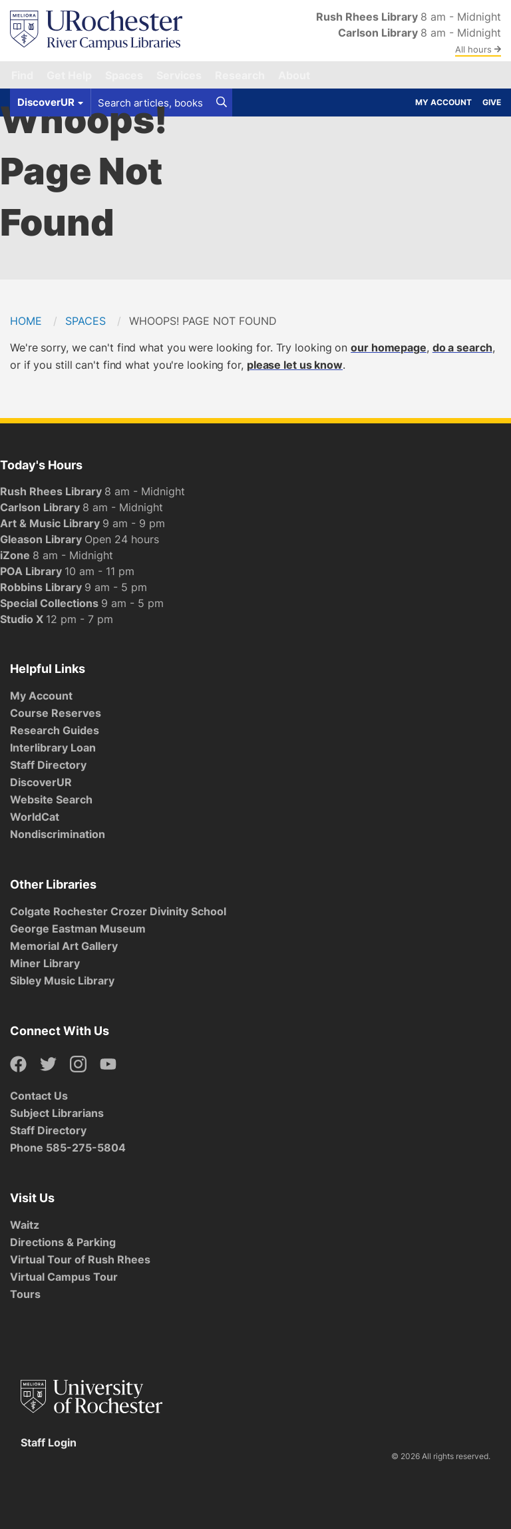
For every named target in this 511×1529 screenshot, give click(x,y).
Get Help (69, 75)
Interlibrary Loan (53, 747)
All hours (478, 49)
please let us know (295, 364)
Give (491, 102)
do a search (462, 347)
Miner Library (45, 963)
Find (22, 75)
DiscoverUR (41, 782)
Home (26, 321)
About (294, 75)
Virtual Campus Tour (64, 1276)
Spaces (124, 75)
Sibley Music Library (62, 980)
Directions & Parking (63, 1242)
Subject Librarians (57, 1113)
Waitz (24, 1224)
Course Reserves (55, 713)
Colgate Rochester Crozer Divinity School (118, 911)
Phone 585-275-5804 (68, 1147)
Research (240, 75)
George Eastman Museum (78, 928)
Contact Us (39, 1095)
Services (179, 75)
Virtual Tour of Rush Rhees (80, 1259)
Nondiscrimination (57, 834)
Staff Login (49, 1442)
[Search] (221, 102)
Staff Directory (48, 765)
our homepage (388, 347)
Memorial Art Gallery (64, 946)
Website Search (51, 799)
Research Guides (54, 730)
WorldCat (34, 816)
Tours (25, 1294)
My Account (443, 102)
